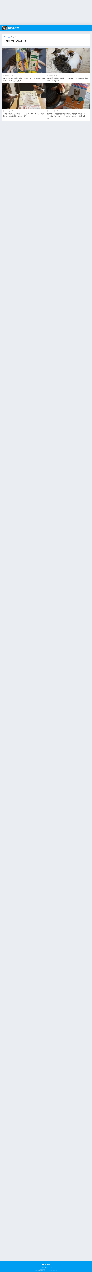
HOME (46, 1264)
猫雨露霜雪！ (11, 28)
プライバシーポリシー (45, 1267)
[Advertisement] (46, 12)
